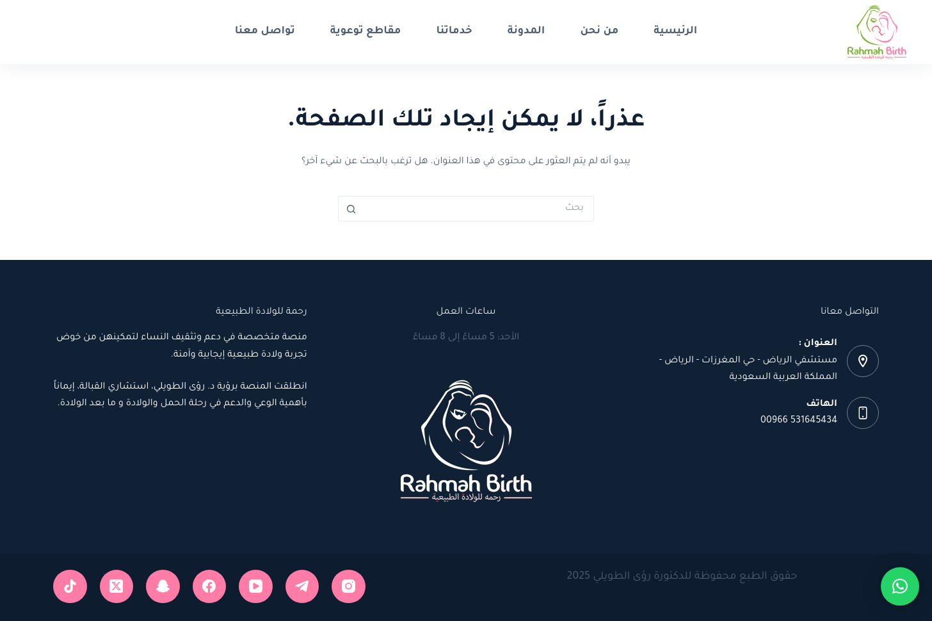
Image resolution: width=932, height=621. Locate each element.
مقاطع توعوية (365, 31)
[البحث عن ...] (479, 209)
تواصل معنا (265, 31)
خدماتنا (454, 31)
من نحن (599, 31)
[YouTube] (256, 587)
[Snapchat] (163, 587)
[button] (900, 586)
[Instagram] (349, 587)
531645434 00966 (798, 421)
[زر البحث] (351, 209)
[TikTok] (70, 587)
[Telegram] (302, 587)
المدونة (526, 31)
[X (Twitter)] (117, 587)
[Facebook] (210, 587)
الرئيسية (675, 31)
